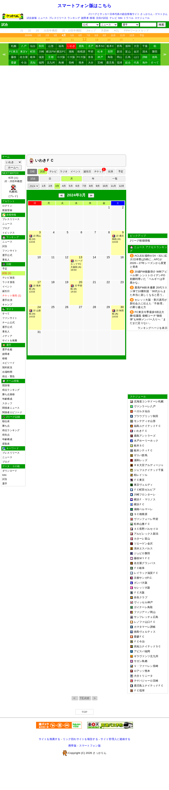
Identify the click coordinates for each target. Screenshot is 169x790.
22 (108, 282)
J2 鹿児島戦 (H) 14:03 (118, 239)
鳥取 (110, 57)
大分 (91, 62)
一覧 (114, 178)
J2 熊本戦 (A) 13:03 (35, 288)
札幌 (14, 46)
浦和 (128, 46)
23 (122, 282)
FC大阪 (81, 57)
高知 (33, 62)
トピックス (8, 232)
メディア (7, 336)
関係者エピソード (12, 412)
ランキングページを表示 (152, 327)
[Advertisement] (84, 110)
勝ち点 (6, 425)
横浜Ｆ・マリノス (145, 499)
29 (108, 307)
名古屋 (24, 57)
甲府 (91, 51)
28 (94, 307)
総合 (128, 62)
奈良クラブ (140, 597)
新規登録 (7, 210)
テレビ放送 (8, 277)
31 (39, 332)
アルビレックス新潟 (146, 533)
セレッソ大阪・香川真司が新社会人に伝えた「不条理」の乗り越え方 (148, 303)
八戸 (24, 46)
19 (66, 282)
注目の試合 (102, 18)
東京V (24, 51)
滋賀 (41, 57)
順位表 (6, 421)
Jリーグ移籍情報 (140, 240)
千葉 (145, 46)
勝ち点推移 (8, 394)
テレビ (113, 18)
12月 (131, 35)
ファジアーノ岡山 (145, 612)
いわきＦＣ (140, 430)
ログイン (7, 205)
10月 (113, 35)
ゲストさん (161, 14)
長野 (110, 51)
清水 (145, 51)
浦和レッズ (140, 460)
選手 (4, 483)
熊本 (81, 62)
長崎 (71, 62)
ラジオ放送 (8, 282)
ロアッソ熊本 (142, 670)
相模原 (81, 51)
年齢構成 (7, 398)
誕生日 (6, 291)
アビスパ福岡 (142, 651)
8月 (96, 35)
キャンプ (7, 304)
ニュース (43, 18)
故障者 (85, 18)
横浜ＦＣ (139, 504)
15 (121, 39)
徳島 (155, 57)
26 (66, 307)
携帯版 (72, 745)
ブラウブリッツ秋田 (146, 416)
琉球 (119, 62)
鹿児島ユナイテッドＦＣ (149, 685)
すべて (155, 62)
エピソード (8, 363)
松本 (100, 51)
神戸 (100, 57)
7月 (88, 35)
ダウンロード (9, 470)
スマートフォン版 (90, 745)
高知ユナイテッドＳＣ (147, 646)
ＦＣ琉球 (139, 690)
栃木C (110, 46)
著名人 (6, 259)
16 (122, 257)
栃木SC (100, 46)
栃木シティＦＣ (143, 450)
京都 (51, 57)
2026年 (28, 35)
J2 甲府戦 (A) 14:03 (76, 288)
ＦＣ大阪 (139, 592)
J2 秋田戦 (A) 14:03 (118, 313)
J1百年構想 (50, 30)
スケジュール (142, 18)
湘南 (71, 51)
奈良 (91, 57)
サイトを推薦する (49, 739)
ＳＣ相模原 (140, 514)
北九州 (51, 62)
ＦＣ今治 (139, 641)
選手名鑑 (7, 349)
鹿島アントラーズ (145, 435)
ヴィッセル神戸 (143, 602)
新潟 (119, 51)
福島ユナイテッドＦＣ (147, 425)
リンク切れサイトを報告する (80, 739)
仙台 (33, 46)
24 (39, 307)
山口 (136, 57)
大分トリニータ (143, 675)
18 (52, 282)
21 (94, 282)
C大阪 (71, 57)
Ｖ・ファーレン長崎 (146, 666)
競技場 (6, 385)
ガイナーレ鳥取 (143, 607)
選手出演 (7, 300)
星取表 (6, 443)
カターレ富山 (142, 538)
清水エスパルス (143, 548)
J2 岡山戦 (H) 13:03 (35, 239)
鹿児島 (110, 62)
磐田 (155, 51)
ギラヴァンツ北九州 (146, 656)
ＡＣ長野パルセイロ (146, 528)
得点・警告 (8, 376)
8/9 (48, 39)
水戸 (91, 46)
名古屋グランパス (145, 563)
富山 (128, 51)
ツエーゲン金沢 (143, 543)
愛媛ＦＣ (139, 636)
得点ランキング (11, 389)
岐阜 (33, 57)
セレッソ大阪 (142, 587)
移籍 (92, 18)
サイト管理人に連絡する (115, 739)
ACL (116, 30)
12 (66, 257)
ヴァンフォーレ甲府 (146, 519)
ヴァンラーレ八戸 (145, 406)
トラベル (129, 18)
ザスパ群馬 (140, 455)
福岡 (41, 62)
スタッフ (7, 403)
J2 (29, 30)
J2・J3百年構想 (72, 30)
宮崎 (100, 62)
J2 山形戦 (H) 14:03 (35, 313)
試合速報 (32, 18)
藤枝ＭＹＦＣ (142, 558)
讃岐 (145, 57)
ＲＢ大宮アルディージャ (149, 465)
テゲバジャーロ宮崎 (146, 680)
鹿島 (81, 46)
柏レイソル (140, 474)
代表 (136, 62)
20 (80, 282)
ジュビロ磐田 (142, 553)
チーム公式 (8, 322)
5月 (72, 35)
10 (60, 39)
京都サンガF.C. (143, 577)
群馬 (119, 46)
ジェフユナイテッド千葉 (149, 470)
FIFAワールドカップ (136, 30)
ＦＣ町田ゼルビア (145, 489)
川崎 (41, 51)
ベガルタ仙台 (142, 411)
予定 (142, 35)
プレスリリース (57, 18)
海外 (145, 62)
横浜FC (61, 51)
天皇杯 (105, 30)
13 (96, 39)
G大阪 (61, 57)
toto (120, 18)
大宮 (136, 46)
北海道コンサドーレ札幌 (149, 401)
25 (52, 307)
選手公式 (7, 255)
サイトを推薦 (9, 340)
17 (39, 282)
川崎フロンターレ (145, 494)
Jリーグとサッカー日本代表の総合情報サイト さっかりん (120, 14)
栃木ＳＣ (139, 445)
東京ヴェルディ (143, 484)
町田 (33, 51)
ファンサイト (9, 250)
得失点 (6, 434)
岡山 (119, 57)
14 (108, 39)
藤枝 (14, 57)
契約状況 (7, 367)
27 (80, 307)
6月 (80, 35)
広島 (128, 57)
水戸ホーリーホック (146, 440)
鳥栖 (61, 62)
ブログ (6, 228)
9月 (104, 35)
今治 (24, 62)
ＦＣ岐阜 (139, 568)
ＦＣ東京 (139, 479)
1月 (39, 35)
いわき (71, 46)
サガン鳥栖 (140, 661)
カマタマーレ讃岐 (145, 626)
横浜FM (50, 51)
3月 (55, 35)
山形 (51, 46)
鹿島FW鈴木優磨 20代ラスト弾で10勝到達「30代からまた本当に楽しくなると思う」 (148, 291)
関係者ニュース (11, 407)
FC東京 (13, 51)
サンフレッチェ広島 (146, 617)
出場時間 (7, 372)
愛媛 (14, 62)
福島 (61, 46)
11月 (122, 35)
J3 (37, 30)
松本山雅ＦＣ (142, 523)
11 (72, 39)
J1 (21, 30)
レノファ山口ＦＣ (145, 621)
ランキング (73, 18)
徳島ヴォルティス (145, 631)
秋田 (41, 46)
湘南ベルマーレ (143, 509)
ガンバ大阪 (140, 582)
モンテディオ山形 (145, 421)
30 (122, 307)
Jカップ (91, 30)
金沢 (136, 51)
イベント (7, 286)
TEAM (85, 698)
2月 (47, 35)
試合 (4, 246)
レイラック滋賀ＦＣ (146, 572)
